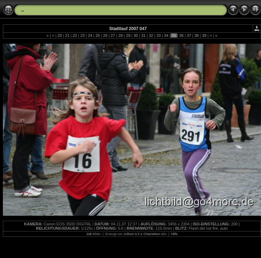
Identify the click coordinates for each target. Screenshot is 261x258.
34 (166, 35)
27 (113, 35)
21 (67, 35)
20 (59, 35)
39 (204, 35)
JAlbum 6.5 (131, 234)
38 (196, 35)
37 (189, 35)
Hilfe (174, 234)
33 (158, 35)
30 (135, 35)
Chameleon (151, 234)
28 (120, 35)
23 (82, 35)
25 (97, 35)
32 (151, 35)
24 (90, 35)
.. (22, 10)
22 (75, 35)
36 (181, 35)
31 (143, 35)
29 (128, 35)
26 (105, 35)
